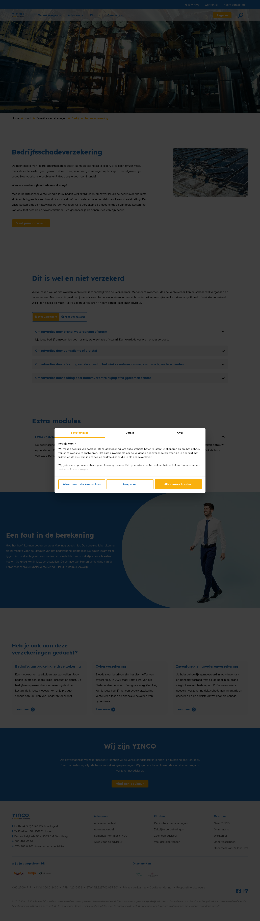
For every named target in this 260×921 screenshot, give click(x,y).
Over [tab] (180, 432)
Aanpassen (130, 484)
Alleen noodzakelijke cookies (82, 484)
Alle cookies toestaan (178, 484)
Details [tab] (130, 432)
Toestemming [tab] (80, 432)
